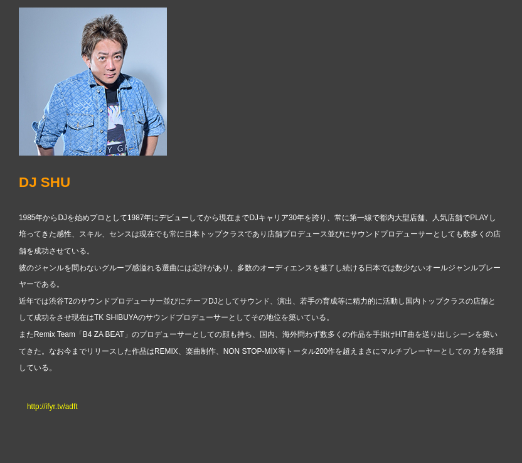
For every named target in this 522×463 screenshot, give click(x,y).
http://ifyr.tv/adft (52, 406)
